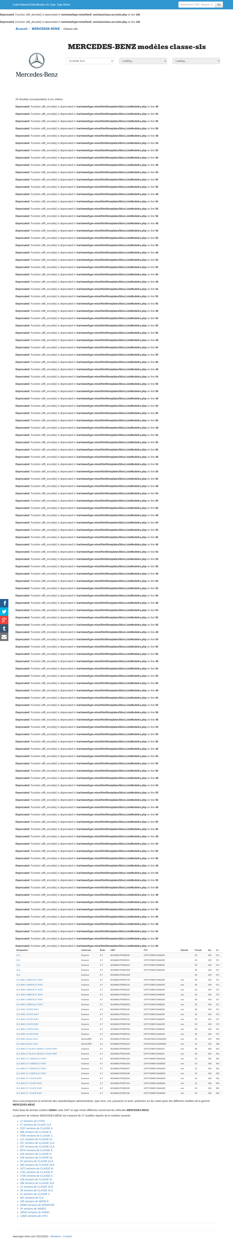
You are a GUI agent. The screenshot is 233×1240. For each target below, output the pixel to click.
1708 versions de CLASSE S (36, 1175)
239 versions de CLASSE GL (36, 1157)
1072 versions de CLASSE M (36, 1168)
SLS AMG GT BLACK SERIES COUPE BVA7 (36, 1049)
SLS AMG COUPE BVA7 (27, 1009)
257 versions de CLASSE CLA (37, 1142)
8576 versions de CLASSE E (36, 1150)
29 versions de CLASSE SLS (36, 1190)
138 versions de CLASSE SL (36, 1179)
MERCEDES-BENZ (46, 29)
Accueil (21, 29)
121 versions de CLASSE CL (36, 1139)
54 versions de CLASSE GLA (36, 1161)
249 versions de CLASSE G (36, 1153)
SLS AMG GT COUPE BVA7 (29, 1078)
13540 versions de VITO (34, 1215)
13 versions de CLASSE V (35, 1194)
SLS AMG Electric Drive (27, 1039)
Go (219, 4)
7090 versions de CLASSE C (36, 1135)
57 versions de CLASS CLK (35, 1124)
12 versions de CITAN (32, 1121)
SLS (18, 955)
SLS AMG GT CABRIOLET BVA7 (31, 1059)
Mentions (56, 1236)
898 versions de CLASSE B (35, 1132)
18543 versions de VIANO (35, 1212)
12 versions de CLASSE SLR (36, 1186)
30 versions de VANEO (33, 1208)
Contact (67, 1236)
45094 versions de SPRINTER (37, 1205)
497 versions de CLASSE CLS (37, 1146)
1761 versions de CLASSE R (36, 1172)
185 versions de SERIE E (34, 1201)
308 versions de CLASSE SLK (37, 1183)
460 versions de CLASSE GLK (37, 1164)
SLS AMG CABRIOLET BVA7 (29, 980)
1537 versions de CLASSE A (36, 1128)
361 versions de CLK (32, 1197)
